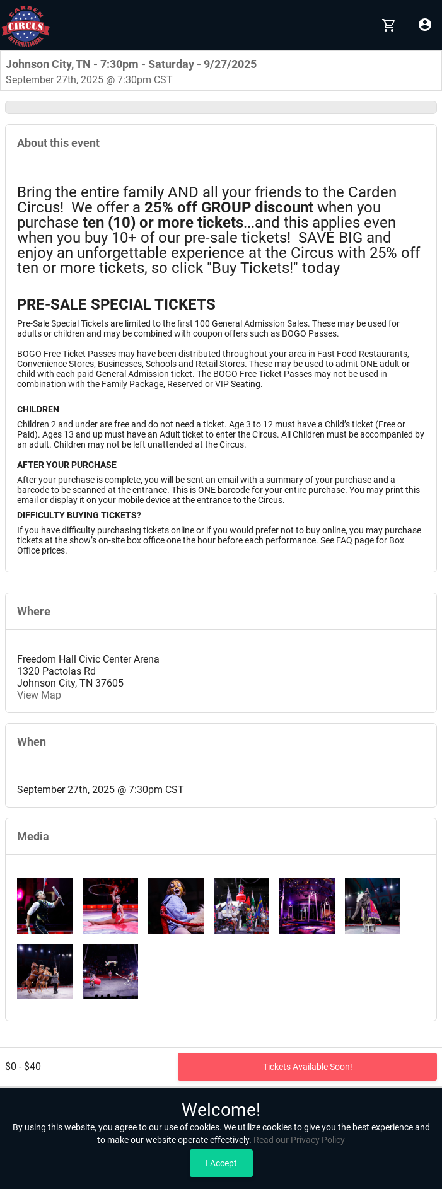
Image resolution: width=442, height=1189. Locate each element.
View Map (39, 695)
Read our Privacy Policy (299, 1140)
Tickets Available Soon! (307, 1067)
